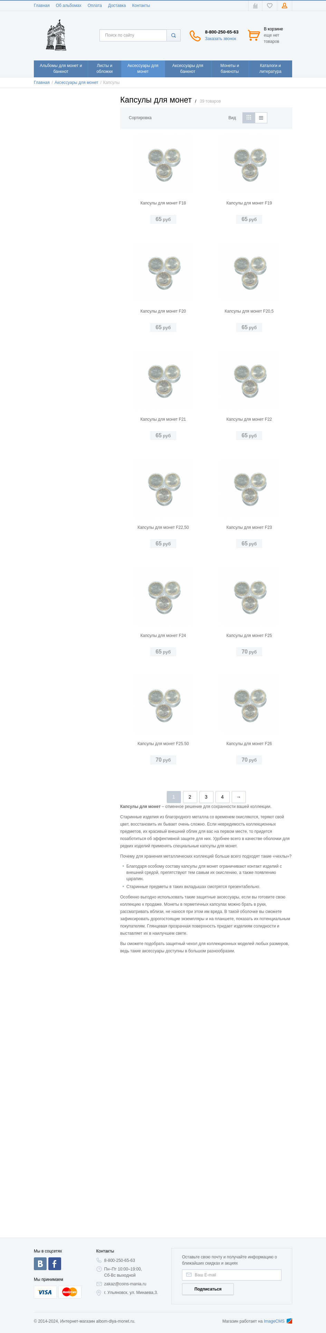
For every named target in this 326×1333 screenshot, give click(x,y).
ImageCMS (278, 1321)
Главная (42, 5)
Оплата (95, 5)
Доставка (117, 5)
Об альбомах (69, 5)
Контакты (141, 5)
